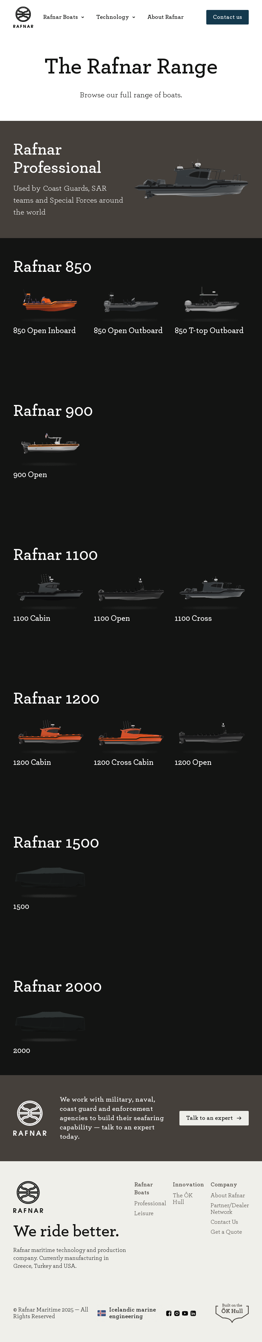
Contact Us (224, 1222)
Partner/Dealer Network (230, 1209)
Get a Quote (226, 1232)
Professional (150, 1204)
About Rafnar (228, 1196)
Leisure (144, 1214)
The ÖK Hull (183, 1199)
